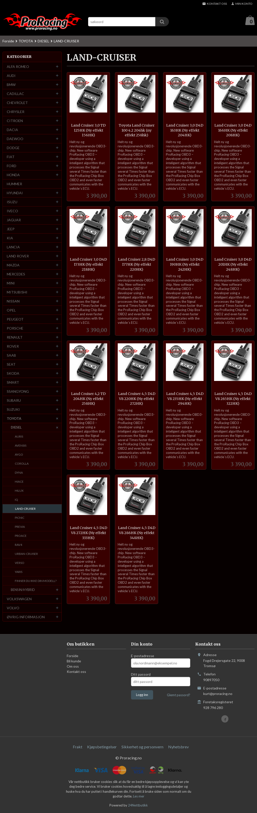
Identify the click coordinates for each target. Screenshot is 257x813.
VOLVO (13, 608)
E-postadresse (142, 656)
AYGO (19, 455)
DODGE (13, 148)
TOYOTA (14, 419)
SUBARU (14, 400)
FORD (11, 166)
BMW (11, 85)
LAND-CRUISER (25, 509)
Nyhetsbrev (178, 747)
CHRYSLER (15, 112)
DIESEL (16, 428)
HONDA (13, 175)
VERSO (19, 563)
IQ (16, 500)
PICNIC (19, 518)
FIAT (11, 157)
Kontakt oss (76, 672)
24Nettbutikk (138, 805)
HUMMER (14, 184)
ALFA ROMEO (18, 67)
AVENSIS (20, 446)
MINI (11, 283)
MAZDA (13, 265)
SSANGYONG (18, 391)
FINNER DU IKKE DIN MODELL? (35, 581)
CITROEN (15, 121)
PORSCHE (15, 328)
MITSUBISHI (17, 292)
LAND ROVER (18, 256)
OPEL (11, 310)
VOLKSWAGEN (19, 599)
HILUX (19, 491)
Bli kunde (74, 661)
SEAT (11, 364)
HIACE (19, 482)
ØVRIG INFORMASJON (26, 617)
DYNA (19, 473)
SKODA (13, 373)
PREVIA (20, 527)
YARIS (18, 572)
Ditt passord (141, 674)
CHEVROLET (17, 103)
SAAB (11, 355)
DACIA (12, 130)
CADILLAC (15, 94)
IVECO (12, 211)
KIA (10, 238)
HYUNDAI (15, 193)
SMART (13, 382)
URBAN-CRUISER (26, 554)
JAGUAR (14, 220)
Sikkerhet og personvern (142, 747)
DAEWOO (15, 139)
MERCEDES (16, 274)
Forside (8, 41)
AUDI (11, 76)
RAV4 (18, 545)
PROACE (21, 536)
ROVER (13, 346)
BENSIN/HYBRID (23, 590)
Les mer (138, 796)
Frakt (77, 747)
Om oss (73, 666)
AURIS (19, 437)
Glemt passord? (178, 695)
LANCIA (13, 247)
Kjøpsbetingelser (102, 747)
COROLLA (22, 464)
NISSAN (13, 301)
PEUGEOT (15, 319)
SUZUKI (13, 410)
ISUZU (12, 202)
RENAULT (15, 337)
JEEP (11, 229)
